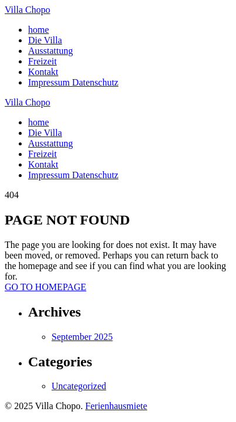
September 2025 (82, 337)
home (38, 30)
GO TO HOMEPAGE (45, 287)
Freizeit (42, 61)
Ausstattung (50, 51)
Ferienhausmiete (116, 406)
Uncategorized (79, 386)
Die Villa (45, 40)
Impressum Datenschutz (73, 82)
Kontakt (43, 72)
